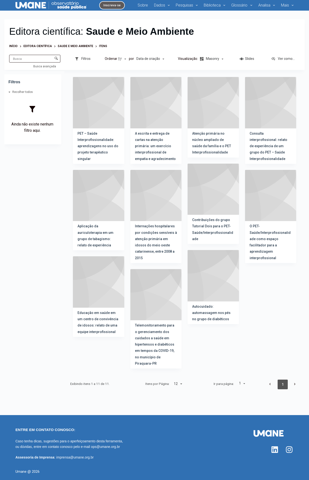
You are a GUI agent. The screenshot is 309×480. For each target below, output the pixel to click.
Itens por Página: (157, 384)
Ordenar (111, 59)
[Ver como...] (282, 59)
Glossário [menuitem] (242, 5)
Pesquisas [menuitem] (188, 5)
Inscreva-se (112, 5)
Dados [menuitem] (163, 5)
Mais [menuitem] (287, 5)
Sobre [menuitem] (143, 5)
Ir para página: (224, 384)
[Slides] (247, 59)
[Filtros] (82, 59)
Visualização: (188, 59)
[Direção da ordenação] (122, 59)
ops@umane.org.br (105, 447)
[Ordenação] (150, 59)
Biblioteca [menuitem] (215, 5)
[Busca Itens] (34, 59)
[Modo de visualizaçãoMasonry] (211, 59)
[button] (270, 384)
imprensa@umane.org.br (75, 457)
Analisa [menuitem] (267, 5)
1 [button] (283, 384)
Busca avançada (45, 66)
